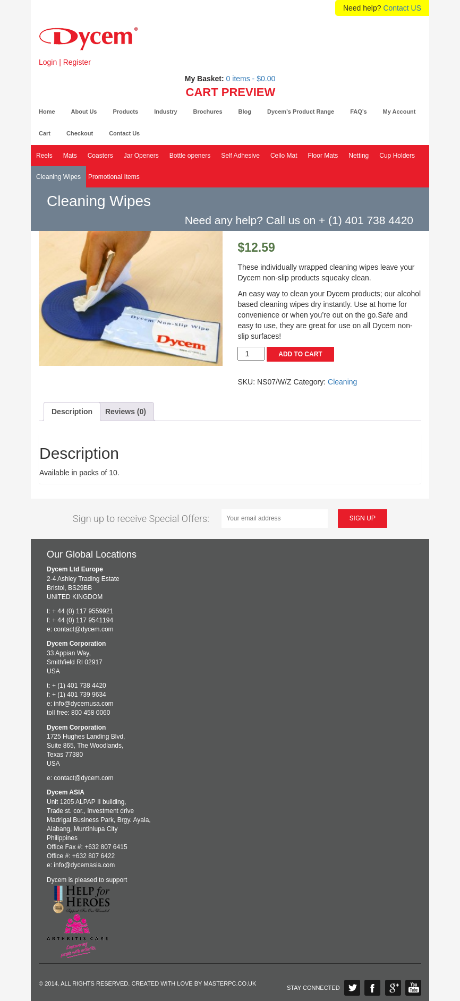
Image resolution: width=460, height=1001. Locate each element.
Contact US (402, 8)
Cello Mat (283, 155)
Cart (44, 133)
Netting (358, 155)
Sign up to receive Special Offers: (141, 518)
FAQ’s (358, 111)
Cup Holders (397, 155)
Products (125, 111)
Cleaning (342, 382)
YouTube (413, 988)
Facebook (372, 988)
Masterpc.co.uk (229, 983)
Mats (70, 155)
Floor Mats (323, 155)
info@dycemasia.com (84, 865)
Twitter (352, 988)
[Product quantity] (251, 354)
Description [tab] (72, 411)
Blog (244, 111)
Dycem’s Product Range (300, 111)
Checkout (79, 133)
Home (47, 111)
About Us (84, 111)
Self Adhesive (240, 155)
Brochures (208, 111)
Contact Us (124, 133)
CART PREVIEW (231, 92)
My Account (399, 111)
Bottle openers (189, 155)
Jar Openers (141, 155)
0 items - (251, 78)
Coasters (100, 155)
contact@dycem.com (83, 629)
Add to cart (300, 354)
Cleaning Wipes (58, 177)
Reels (44, 155)
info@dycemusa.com (83, 703)
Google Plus (393, 988)
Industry (165, 111)
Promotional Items (114, 177)
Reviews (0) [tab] (125, 411)
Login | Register (65, 62)
